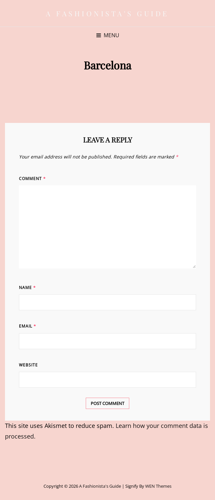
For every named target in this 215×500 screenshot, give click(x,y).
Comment (32, 178)
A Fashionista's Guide (107, 13)
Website (28, 365)
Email (27, 326)
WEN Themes (158, 486)
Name (27, 287)
